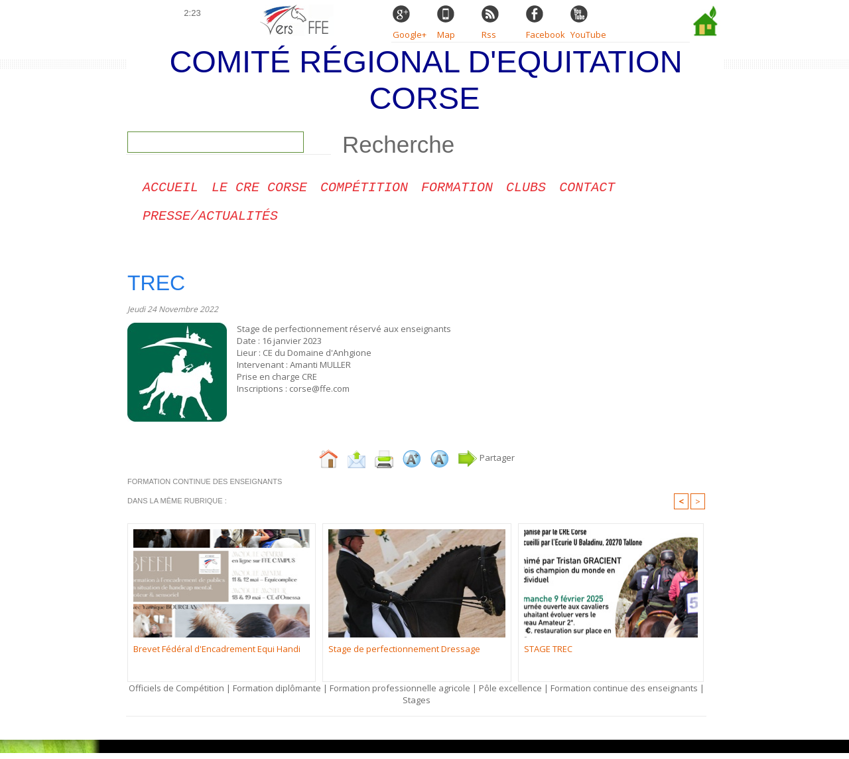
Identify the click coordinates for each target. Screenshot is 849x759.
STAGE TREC (548, 655)
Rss (489, 35)
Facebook (545, 35)
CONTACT (587, 190)
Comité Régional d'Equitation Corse (425, 80)
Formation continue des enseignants (624, 694)
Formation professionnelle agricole (400, 694)
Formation (457, 190)
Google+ (409, 35)
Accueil (170, 190)
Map (446, 35)
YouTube (588, 35)
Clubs (526, 190)
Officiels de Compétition (176, 694)
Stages (416, 706)
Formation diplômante (278, 694)
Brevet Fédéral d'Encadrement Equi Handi (216, 655)
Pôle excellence (510, 694)
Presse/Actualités (210, 221)
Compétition (364, 190)
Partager (486, 463)
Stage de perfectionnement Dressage (404, 655)
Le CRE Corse (259, 190)
